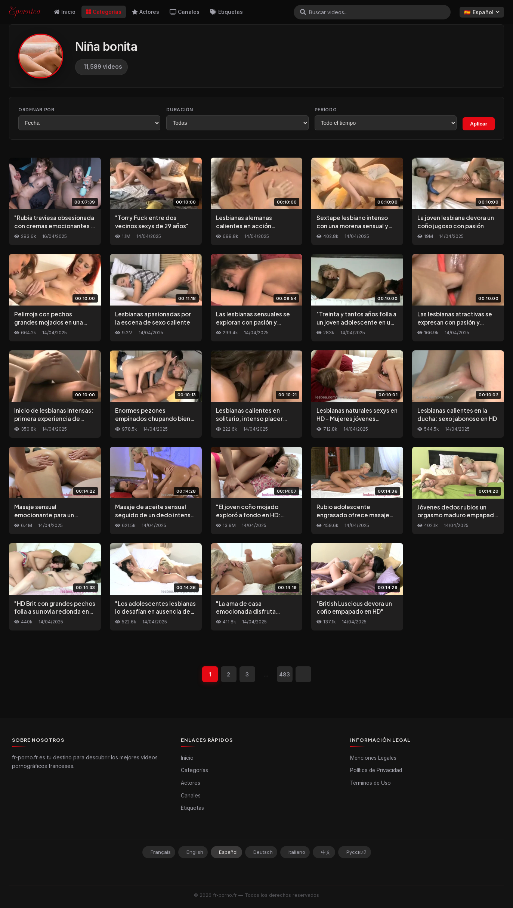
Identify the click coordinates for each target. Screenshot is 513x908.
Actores (145, 12)
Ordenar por (36, 109)
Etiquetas (226, 12)
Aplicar (478, 124)
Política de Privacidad (376, 770)
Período (326, 109)
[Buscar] (303, 12)
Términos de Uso (370, 783)
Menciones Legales (373, 758)
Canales (185, 12)
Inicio (64, 12)
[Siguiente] (303, 674)
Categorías (103, 12)
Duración (179, 109)
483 (284, 674)
